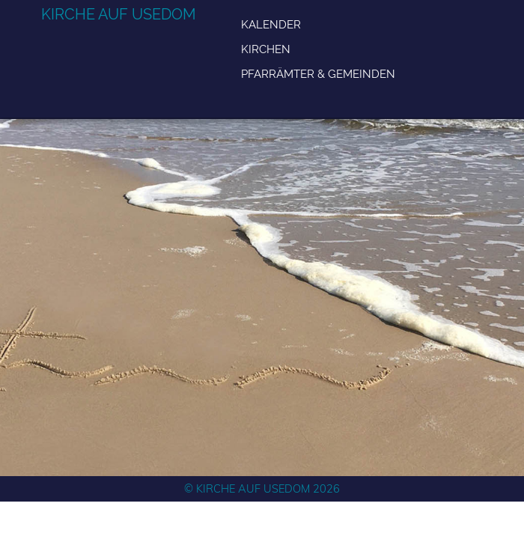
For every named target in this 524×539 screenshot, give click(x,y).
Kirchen (265, 49)
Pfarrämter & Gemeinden (318, 73)
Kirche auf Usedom (118, 14)
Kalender (271, 24)
